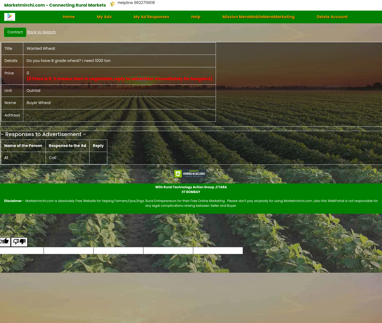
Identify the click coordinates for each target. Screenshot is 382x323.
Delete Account (332, 17)
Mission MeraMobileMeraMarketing (259, 17)
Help (196, 17)
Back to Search (41, 32)
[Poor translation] (19, 242)
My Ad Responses (151, 17)
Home (69, 17)
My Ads (104, 17)
